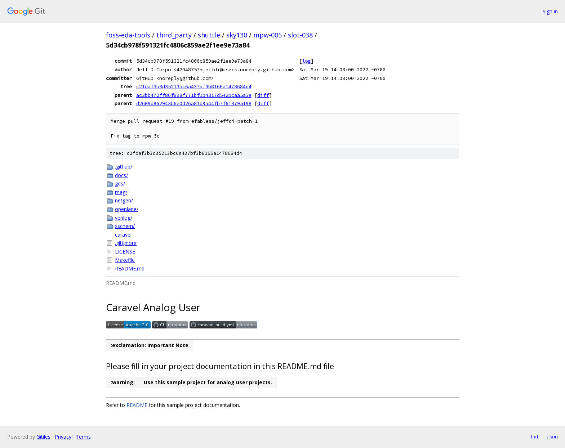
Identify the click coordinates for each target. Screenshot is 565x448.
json (552, 436)
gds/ (120, 183)
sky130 (236, 35)
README (136, 405)
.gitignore (126, 242)
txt (534, 436)
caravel (123, 234)
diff (263, 95)
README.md (129, 268)
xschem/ (125, 226)
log (306, 61)
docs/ (121, 175)
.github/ (123, 166)
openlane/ (126, 209)
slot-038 (300, 35)
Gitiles (43, 436)
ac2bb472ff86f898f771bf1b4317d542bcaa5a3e (194, 95)
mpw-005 (267, 35)
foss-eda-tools (128, 35)
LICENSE (125, 251)
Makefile (125, 259)
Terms (83, 436)
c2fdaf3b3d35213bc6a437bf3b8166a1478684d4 (194, 86)
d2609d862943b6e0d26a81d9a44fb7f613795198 (194, 103)
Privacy (63, 436)
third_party (174, 35)
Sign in (550, 11)
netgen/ (124, 200)
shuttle (209, 35)
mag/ (121, 192)
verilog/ (123, 217)
